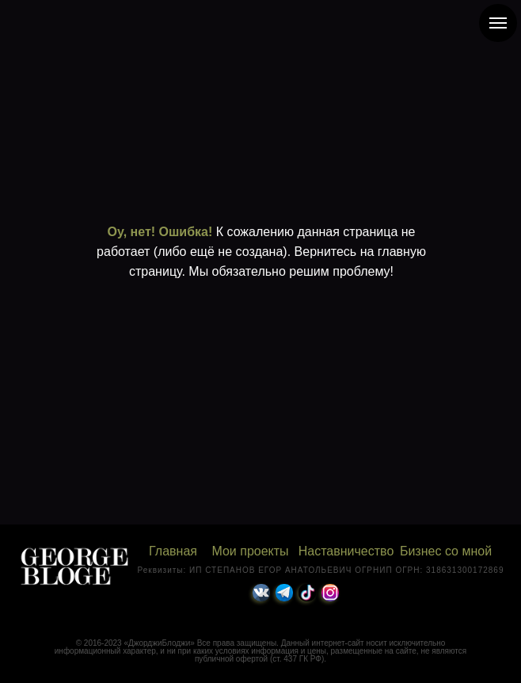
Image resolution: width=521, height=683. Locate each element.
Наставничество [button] (346, 551)
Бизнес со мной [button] (446, 551)
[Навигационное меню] (498, 23)
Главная (173, 551)
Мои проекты (249, 551)
